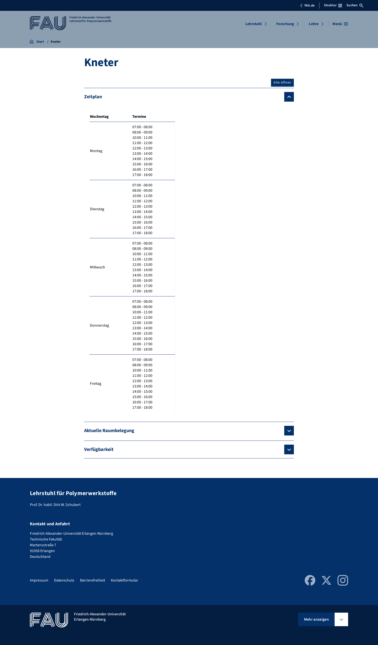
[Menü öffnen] (340, 24)
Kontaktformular (124, 580)
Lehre (313, 24)
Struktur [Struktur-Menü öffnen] (333, 5)
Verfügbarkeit (99, 449)
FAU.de (307, 5)
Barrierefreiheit (92, 580)
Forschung (285, 24)
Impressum (39, 580)
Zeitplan (93, 96)
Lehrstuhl (253, 24)
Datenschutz (64, 580)
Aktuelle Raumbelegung (109, 430)
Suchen (354, 5)
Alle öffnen (282, 82)
